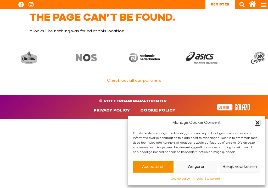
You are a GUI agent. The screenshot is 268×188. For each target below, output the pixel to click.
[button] (257, 122)
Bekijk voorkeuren (240, 167)
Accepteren (153, 167)
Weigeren (196, 167)
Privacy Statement (206, 178)
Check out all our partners (134, 80)
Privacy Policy (112, 110)
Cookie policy (180, 178)
